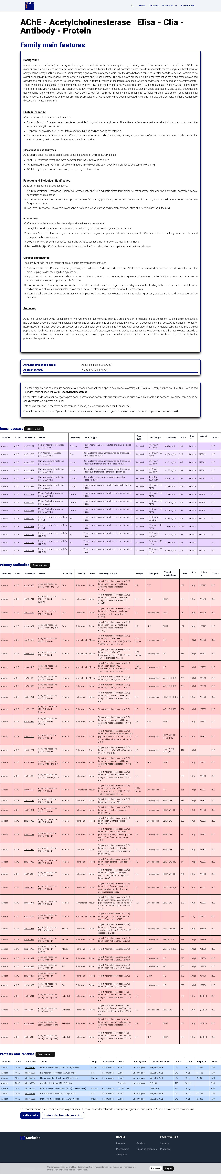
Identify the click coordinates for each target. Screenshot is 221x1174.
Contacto (153, 5)
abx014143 (29, 834)
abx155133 (29, 550)
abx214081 (29, 810)
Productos (169, 5)
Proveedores (188, 5)
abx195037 (29, 486)
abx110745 (29, 800)
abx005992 (29, 888)
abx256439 (29, 542)
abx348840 (29, 1037)
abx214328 (29, 821)
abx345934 (29, 721)
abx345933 (29, 776)
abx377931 (29, 929)
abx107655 (29, 585)
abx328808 (29, 874)
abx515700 (29, 454)
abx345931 (29, 697)
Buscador (120, 1143)
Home (142, 5)
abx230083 (29, 862)
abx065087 (30, 1067)
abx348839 (29, 1010)
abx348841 (29, 996)
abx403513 (29, 640)
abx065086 (30, 1073)
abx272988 (29, 949)
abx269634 (30, 1083)
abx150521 (29, 470)
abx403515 (29, 667)
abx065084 (30, 1094)
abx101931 (29, 958)
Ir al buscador (30, 1115)
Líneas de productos (146, 1149)
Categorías (121, 1154)
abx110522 (29, 613)
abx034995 (29, 903)
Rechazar (155, 1168)
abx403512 (29, 790)
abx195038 (29, 526)
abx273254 (29, 976)
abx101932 (29, 939)
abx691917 (30, 1088)
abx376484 (29, 916)
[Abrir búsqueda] (132, 5)
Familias (140, 1143)
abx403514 (29, 654)
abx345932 (29, 762)
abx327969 (29, 849)
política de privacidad (78, 1170)
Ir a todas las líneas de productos (63, 1115)
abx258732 (29, 534)
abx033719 (29, 736)
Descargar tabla (34, 429)
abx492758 (29, 462)
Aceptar (168, 1168)
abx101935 (29, 985)
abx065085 (30, 1099)
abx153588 (29, 510)
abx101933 (29, 678)
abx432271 (29, 750)
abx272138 (29, 709)
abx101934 (29, 966)
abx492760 (29, 518)
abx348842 (29, 1023)
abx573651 (29, 494)
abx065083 (30, 1078)
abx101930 (29, 686)
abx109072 (29, 626)
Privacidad (165, 1149)
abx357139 (29, 446)
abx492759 (29, 502)
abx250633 (29, 478)
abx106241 (29, 599)
